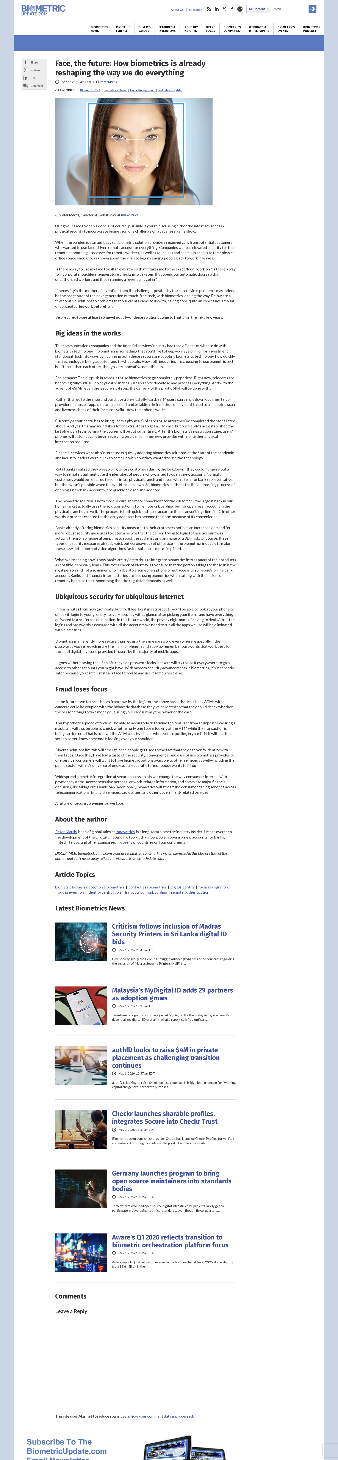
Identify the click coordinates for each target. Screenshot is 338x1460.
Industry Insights (191, 29)
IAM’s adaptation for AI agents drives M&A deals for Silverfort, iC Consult (283, 329)
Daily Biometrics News (270, 384)
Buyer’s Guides (145, 29)
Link (33, 78)
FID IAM (284, 916)
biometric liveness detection (79, 887)
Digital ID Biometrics (269, 684)
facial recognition (213, 887)
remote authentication (190, 892)
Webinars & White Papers (259, 29)
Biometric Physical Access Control (280, 73)
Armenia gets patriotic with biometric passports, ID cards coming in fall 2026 (284, 369)
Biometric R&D (90, 90)
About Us (177, 9)
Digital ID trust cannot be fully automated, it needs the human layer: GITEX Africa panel (284, 647)
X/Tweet (36, 70)
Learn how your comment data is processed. (157, 1416)
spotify (240, 9)
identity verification (104, 892)
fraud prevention (69, 892)
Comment (37, 85)
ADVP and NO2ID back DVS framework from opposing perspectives (283, 506)
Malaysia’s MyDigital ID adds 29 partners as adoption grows (172, 994)
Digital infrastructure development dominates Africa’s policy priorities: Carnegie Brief (282, 668)
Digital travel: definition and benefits (283, 795)
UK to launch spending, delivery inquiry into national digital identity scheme (283, 276)
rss (209, 9)
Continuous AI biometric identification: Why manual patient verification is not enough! (281, 540)
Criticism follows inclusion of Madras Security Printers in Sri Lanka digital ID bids (169, 934)
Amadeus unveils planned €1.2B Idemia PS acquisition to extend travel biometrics (279, 162)
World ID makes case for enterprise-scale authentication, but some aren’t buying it (283, 312)
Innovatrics (125, 831)
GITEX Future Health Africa (284, 864)
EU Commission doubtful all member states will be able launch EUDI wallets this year (283, 203)
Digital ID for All (123, 29)
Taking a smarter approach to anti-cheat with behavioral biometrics (281, 474)
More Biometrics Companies (275, 449)
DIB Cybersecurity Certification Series (284, 848)
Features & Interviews (167, 29)
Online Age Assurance (270, 107)
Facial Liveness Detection (273, 118)
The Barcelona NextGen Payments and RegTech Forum (284, 882)
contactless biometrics (147, 887)
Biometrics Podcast (311, 29)
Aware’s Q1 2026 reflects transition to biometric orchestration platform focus (170, 1241)
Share (34, 62)
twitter (224, 9)
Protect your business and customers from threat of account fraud (283, 725)
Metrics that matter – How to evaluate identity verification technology (277, 780)
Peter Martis (108, 82)
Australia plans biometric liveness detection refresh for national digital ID (283, 224)
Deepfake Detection (268, 96)
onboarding (157, 892)
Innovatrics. (130, 215)
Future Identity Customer (284, 900)
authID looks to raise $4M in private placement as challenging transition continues (166, 1057)
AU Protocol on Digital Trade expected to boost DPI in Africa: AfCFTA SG (284, 629)
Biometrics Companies (232, 29)
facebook (232, 9)
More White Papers (267, 807)
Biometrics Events (286, 29)
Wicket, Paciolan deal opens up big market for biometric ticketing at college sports (281, 348)
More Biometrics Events (271, 929)
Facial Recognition (142, 90)
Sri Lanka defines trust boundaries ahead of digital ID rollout (281, 293)
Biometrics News (99, 29)
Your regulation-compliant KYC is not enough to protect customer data (283, 522)
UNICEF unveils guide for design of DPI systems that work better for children (284, 597)
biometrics (116, 887)
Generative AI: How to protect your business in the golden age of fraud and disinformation (282, 759)
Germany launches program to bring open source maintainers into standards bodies (172, 1181)
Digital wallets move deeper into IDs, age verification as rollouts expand (283, 241)
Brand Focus (211, 29)
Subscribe (195, 9)
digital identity (183, 887)
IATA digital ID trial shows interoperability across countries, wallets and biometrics (280, 183)
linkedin (217, 9)
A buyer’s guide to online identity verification (280, 741)
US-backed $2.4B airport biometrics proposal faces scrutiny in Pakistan (282, 257)
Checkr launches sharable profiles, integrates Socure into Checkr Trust (165, 1117)
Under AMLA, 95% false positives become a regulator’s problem (279, 490)
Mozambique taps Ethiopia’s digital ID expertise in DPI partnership (284, 613)
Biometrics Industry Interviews (278, 556)
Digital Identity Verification (275, 84)
